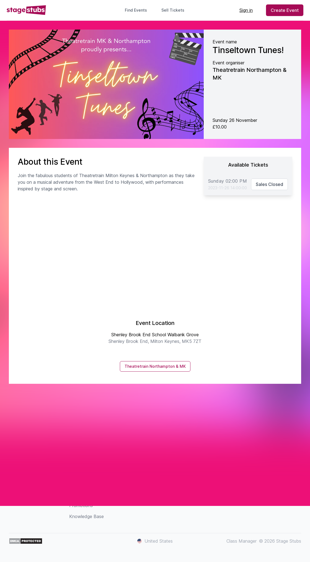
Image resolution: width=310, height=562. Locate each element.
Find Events (136, 10)
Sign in (246, 10)
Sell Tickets (175, 10)
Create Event (285, 10)
